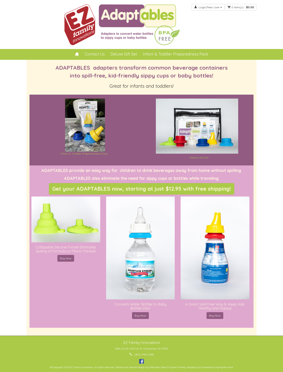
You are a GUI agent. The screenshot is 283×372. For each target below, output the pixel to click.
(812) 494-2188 (144, 354)
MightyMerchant (224, 367)
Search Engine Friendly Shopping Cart (181, 367)
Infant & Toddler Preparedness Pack (175, 54)
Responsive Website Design (130, 367)
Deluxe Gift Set (124, 54)
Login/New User (208, 7)
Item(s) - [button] (241, 7)
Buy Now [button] (66, 258)
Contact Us (95, 54)
